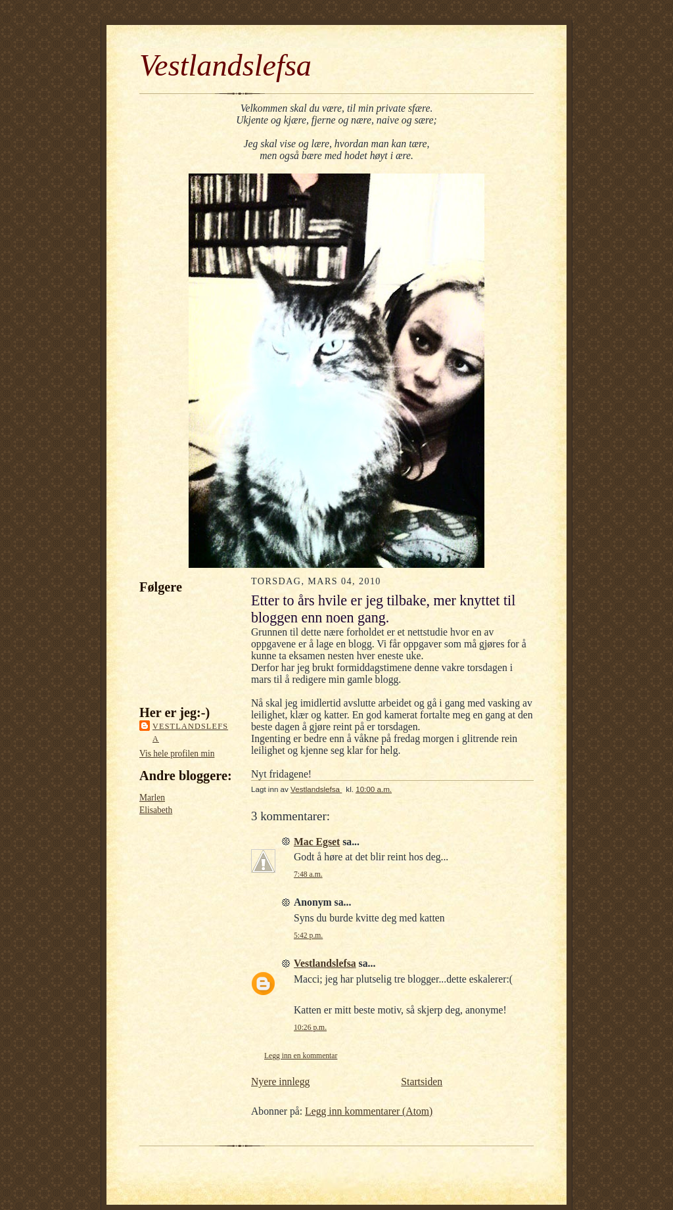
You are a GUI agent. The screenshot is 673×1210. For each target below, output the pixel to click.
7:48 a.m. (308, 874)
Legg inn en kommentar (300, 1056)
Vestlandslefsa (225, 65)
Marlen (152, 798)
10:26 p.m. (310, 1027)
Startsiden (421, 1081)
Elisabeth (155, 810)
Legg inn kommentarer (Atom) (368, 1111)
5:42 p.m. (308, 935)
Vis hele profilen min (176, 753)
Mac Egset (317, 841)
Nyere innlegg (280, 1081)
